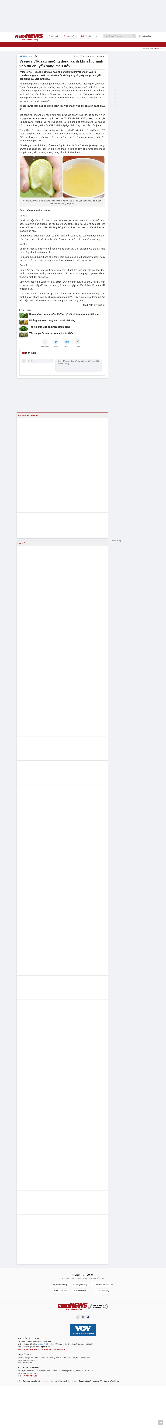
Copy (78, 346)
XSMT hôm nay (102, 1290)
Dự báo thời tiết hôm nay (103, 1284)
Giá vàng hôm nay (80, 1284)
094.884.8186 (29, 1375)
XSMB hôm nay (80, 1290)
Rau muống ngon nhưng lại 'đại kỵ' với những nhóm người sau (58, 314)
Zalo (66, 346)
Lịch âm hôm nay (60, 1284)
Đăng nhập (144, 36)
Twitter (55, 346)
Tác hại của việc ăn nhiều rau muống (46, 326)
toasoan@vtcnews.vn (49, 1349)
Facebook (45, 346)
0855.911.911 (29, 1349)
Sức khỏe (23, 56)
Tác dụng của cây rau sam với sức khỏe (47, 332)
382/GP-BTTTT (43, 1344)
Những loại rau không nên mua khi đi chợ (48, 320)
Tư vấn (34, 56)
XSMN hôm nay (60, 1290)
